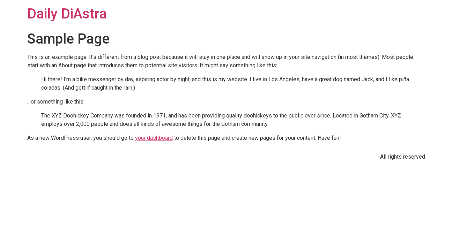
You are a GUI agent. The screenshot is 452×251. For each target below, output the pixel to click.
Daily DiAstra (67, 14)
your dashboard (154, 138)
